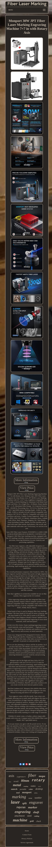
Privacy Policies (27, 839)
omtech (14, 789)
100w (35, 793)
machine (20, 820)
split (24, 803)
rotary (38, 780)
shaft (36, 812)
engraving (22, 812)
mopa (42, 776)
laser (15, 802)
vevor (30, 798)
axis (11, 776)
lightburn (21, 777)
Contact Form (27, 835)
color (31, 789)
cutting (36, 816)
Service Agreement (27, 842)
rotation (33, 786)
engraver (36, 802)
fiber (32, 775)
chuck (38, 821)
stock (39, 786)
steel (29, 815)
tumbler (38, 798)
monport (27, 792)
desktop (39, 789)
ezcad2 (16, 781)
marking (19, 797)
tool (17, 792)
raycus (21, 807)
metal (17, 785)
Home (27, 831)
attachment (20, 816)
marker (32, 807)
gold (32, 821)
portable (23, 789)
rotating (26, 786)
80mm (25, 780)
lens (10, 781)
